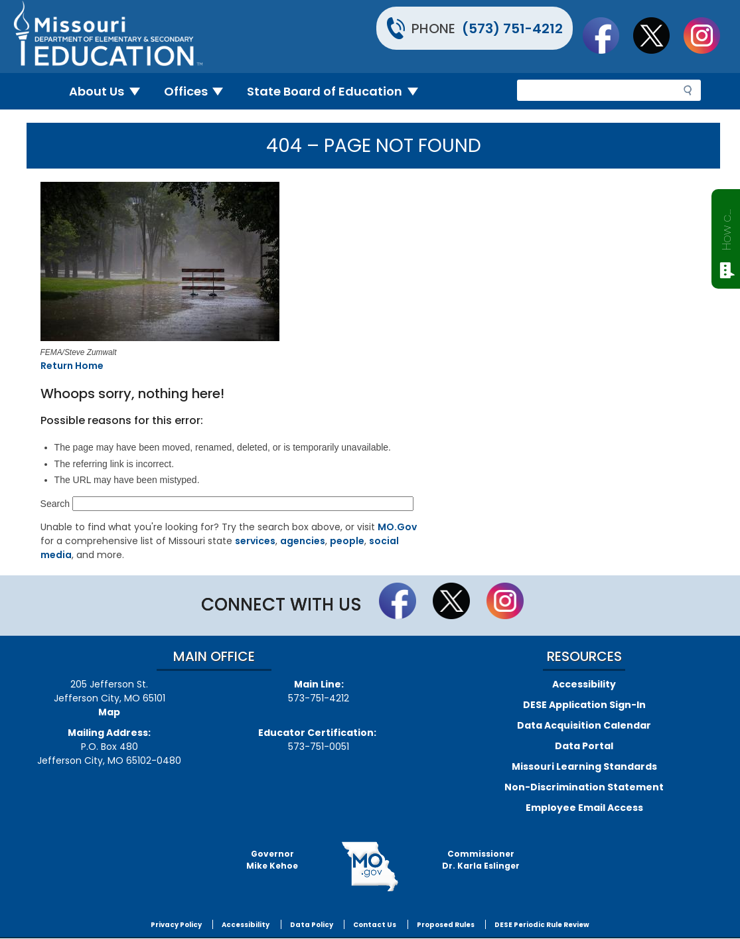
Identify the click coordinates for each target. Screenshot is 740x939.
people (347, 540)
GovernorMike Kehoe (272, 859)
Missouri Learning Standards (584, 766)
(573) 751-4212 (512, 28)
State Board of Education (338, 91)
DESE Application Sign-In (584, 704)
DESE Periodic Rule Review (541, 925)
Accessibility (584, 684)
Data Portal (584, 746)
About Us (110, 91)
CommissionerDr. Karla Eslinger (481, 859)
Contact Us (374, 925)
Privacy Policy (176, 925)
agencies (302, 540)
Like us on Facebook (607, 35)
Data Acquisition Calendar (584, 725)
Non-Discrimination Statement (584, 787)
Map (109, 712)
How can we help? (726, 227)
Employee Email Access (584, 807)
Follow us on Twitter (657, 35)
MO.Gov (397, 527)
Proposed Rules (446, 925)
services (255, 540)
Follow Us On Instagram (708, 35)
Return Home (72, 365)
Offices (199, 91)
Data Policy (311, 925)
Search (55, 503)
